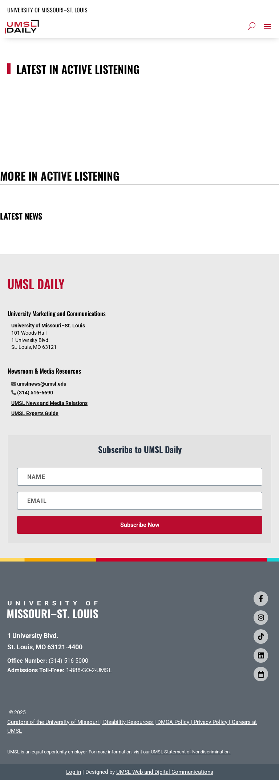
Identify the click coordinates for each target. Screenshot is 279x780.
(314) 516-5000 (68, 660)
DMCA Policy (173, 722)
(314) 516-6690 (35, 392)
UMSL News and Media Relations (49, 403)
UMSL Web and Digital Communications (164, 772)
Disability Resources (128, 722)
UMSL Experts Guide (34, 413)
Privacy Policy (210, 722)
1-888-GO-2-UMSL (89, 670)
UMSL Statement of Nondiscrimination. (191, 752)
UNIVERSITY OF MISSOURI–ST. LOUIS (47, 9)
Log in (73, 772)
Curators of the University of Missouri (53, 722)
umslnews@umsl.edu (41, 384)
